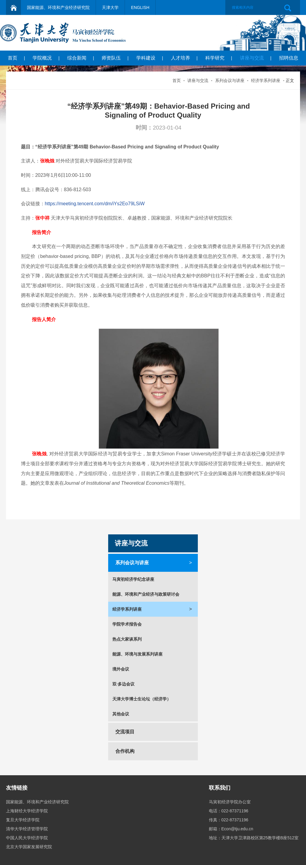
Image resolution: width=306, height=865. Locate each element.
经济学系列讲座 (265, 80)
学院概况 (42, 57)
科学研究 (214, 57)
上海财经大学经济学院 (27, 810)
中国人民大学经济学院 (27, 837)
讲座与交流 (252, 57)
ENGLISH (140, 7)
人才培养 (180, 57)
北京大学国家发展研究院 (29, 846)
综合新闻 (76, 57)
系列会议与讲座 (229, 80)
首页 (12, 57)
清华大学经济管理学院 (27, 828)
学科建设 (145, 57)
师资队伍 (111, 57)
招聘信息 (288, 57)
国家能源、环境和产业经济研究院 (58, 7)
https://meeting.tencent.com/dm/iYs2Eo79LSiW (95, 203)
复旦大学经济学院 (22, 819)
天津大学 (110, 7)
